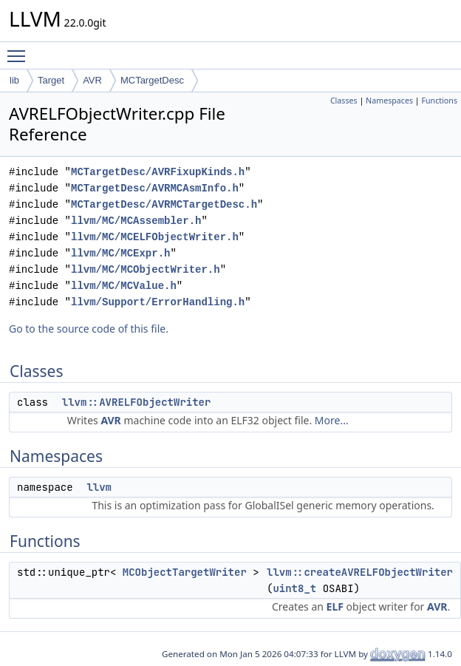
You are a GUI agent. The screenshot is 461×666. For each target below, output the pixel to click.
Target (51, 80)
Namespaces (389, 100)
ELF (335, 606)
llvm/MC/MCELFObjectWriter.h (155, 237)
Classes (344, 100)
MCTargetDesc (152, 80)
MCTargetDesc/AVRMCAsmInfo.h (155, 188)
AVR (92, 80)
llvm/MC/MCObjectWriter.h (145, 269)
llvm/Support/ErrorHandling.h (158, 302)
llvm (99, 487)
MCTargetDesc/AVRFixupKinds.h (158, 172)
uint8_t (294, 588)
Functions (439, 100)
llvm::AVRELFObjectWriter (136, 402)
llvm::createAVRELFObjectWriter (360, 572)
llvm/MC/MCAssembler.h (136, 221)
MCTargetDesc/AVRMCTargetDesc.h (164, 204)
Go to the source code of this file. (88, 329)
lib (14, 80)
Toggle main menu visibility (20, 49)
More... (332, 420)
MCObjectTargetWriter (185, 572)
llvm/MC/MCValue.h (124, 286)
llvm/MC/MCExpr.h (120, 253)
